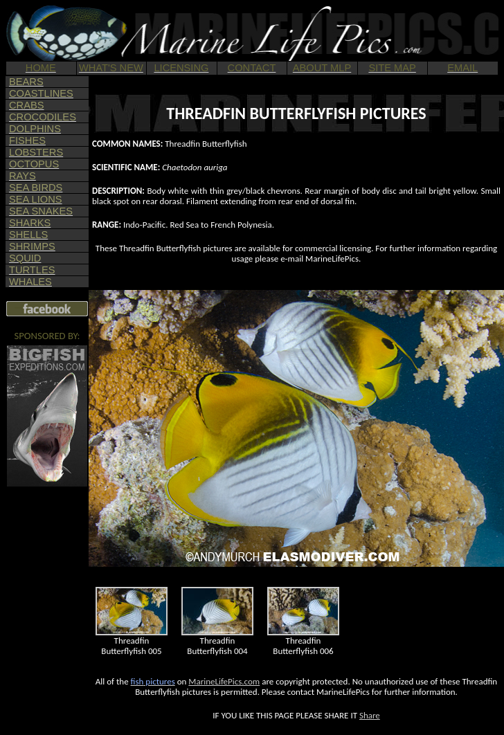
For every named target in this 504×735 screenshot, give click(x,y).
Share (369, 715)
